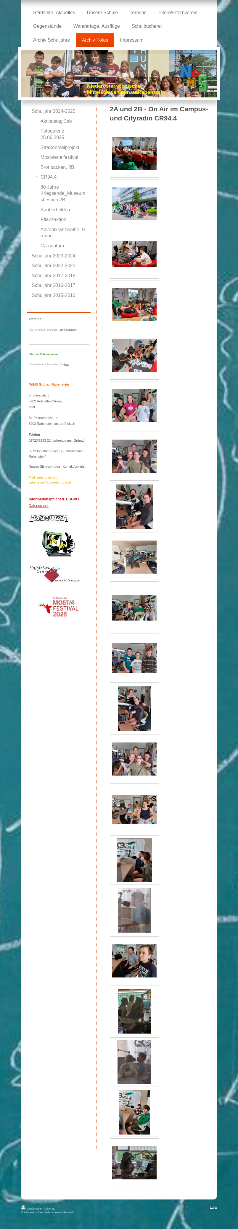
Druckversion (32, 1208)
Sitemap (50, 1208)
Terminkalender (67, 329)
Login (213, 1207)
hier (66, 364)
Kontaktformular (73, 466)
